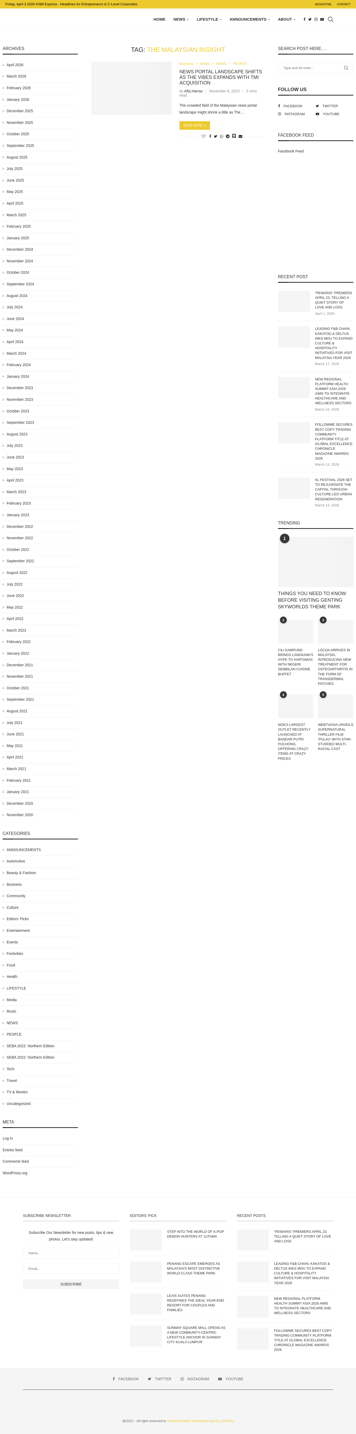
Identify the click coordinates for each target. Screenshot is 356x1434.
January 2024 (18, 376)
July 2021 (15, 723)
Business (186, 64)
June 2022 (15, 596)
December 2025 (20, 111)
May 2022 (15, 607)
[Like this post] (203, 136)
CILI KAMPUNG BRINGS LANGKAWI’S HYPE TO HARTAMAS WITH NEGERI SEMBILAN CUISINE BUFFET (295, 662)
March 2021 (16, 769)
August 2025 (17, 157)
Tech (11, 1069)
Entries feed (13, 1150)
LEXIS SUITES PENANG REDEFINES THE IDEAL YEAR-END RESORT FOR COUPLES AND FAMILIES (195, 1303)
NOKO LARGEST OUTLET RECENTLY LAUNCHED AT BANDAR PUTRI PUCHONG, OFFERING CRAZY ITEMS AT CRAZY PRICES (294, 741)
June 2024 (15, 319)
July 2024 (15, 307)
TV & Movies (17, 1092)
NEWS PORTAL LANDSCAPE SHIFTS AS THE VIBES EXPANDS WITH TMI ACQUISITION (220, 77)
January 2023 (18, 515)
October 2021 (18, 688)
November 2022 (20, 538)
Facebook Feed (291, 151)
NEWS (179, 19)
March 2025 (16, 215)
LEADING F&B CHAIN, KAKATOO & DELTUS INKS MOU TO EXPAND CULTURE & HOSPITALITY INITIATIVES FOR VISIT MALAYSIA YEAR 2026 (334, 343)
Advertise (323, 4)
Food (11, 965)
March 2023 (16, 492)
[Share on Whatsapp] (221, 136)
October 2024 (18, 272)
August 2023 (17, 434)
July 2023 (15, 445)
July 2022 (15, 584)
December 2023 (20, 388)
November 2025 (20, 122)
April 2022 (15, 619)
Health (12, 976)
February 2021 (19, 780)
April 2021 (15, 757)
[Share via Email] (240, 136)
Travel (12, 1080)
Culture (13, 907)
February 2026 (19, 88)
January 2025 (18, 238)
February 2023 (19, 503)
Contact (344, 4)
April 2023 (15, 480)
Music (11, 1011)
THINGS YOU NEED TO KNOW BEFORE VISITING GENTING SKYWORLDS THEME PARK (312, 600)
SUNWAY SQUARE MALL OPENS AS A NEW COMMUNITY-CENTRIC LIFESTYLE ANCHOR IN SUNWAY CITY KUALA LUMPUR (196, 1335)
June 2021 (15, 734)
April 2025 (15, 203)
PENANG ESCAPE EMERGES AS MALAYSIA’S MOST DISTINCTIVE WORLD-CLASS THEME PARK (193, 1268)
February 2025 (19, 226)
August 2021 (17, 711)
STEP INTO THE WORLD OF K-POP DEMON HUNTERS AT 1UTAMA (195, 1234)
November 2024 (20, 261)
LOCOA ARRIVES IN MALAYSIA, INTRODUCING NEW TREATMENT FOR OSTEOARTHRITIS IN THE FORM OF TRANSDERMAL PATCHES (335, 667)
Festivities (15, 953)
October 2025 (18, 134)
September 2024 (20, 284)
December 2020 (20, 803)
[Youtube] (322, 19)
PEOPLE (240, 64)
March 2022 (16, 630)
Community (16, 896)
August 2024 (17, 296)
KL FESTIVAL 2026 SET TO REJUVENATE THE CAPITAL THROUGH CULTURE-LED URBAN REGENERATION (333, 489)
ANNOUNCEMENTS (248, 19)
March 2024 (16, 353)
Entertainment (18, 930)
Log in (8, 1138)
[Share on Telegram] (228, 136)
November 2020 (20, 815)
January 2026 (18, 99)
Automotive (16, 861)
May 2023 (15, 469)
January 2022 (18, 653)
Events (12, 942)
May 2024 (15, 330)
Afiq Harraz (193, 91)
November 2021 (20, 676)
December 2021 (20, 665)
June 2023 (15, 457)
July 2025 (15, 169)
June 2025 (15, 180)
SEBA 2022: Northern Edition (31, 1046)
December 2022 (20, 526)
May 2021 (15, 746)
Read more (194, 125)
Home (159, 19)
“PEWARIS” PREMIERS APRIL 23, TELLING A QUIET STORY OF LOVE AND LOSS (333, 300)
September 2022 (20, 561)
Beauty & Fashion (21, 873)
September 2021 (20, 699)
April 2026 (15, 65)
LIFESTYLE (207, 19)
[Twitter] (310, 19)
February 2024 (19, 365)
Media (204, 64)
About (285, 19)
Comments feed (16, 1161)
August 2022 (17, 572)
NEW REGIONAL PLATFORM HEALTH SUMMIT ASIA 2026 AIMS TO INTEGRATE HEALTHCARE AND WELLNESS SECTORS (333, 391)
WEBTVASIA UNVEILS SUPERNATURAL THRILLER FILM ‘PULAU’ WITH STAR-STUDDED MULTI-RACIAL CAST (335, 737)
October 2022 (18, 549)
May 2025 (15, 192)
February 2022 (19, 642)
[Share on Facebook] (210, 136)
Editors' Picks (18, 919)
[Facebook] (305, 19)
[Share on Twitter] (215, 136)
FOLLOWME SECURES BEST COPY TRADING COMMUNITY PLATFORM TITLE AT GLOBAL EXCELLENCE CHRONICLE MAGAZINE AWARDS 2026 (334, 441)
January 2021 (18, 792)
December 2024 (20, 249)
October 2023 (18, 411)
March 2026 (16, 76)
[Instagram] (316, 19)
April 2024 (15, 342)
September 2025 (20, 145)
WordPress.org (15, 1173)
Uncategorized (18, 1104)
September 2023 (20, 422)
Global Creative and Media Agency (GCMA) (200, 1421)
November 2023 (20, 399)
